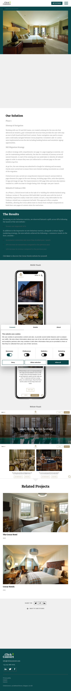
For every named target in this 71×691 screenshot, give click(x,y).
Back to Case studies (12, 8)
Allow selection (35, 362)
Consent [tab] (12, 327)
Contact (5, 680)
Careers (5, 682)
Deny (13, 362)
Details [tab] (35, 327)
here (8, 256)
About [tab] (59, 327)
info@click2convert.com (11, 661)
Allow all (58, 362)
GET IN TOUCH (57, 3)
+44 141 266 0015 (9, 665)
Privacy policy (7, 678)
